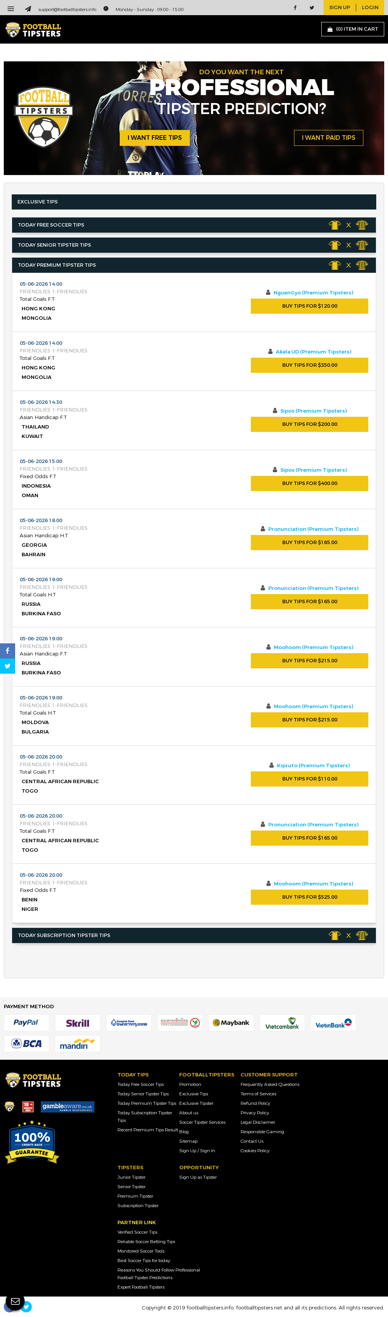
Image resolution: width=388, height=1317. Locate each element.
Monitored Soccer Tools (140, 1251)
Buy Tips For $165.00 (309, 542)
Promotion (190, 1084)
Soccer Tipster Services (202, 1122)
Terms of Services (258, 1094)
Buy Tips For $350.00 (309, 365)
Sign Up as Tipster (198, 1177)
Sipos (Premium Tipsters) (313, 411)
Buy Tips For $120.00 (309, 306)
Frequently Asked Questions (270, 1084)
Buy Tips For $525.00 (309, 897)
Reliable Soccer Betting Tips (146, 1242)
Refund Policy (255, 1103)
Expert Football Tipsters (140, 1287)
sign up (339, 7)
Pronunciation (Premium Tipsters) (313, 529)
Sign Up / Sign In (197, 1151)
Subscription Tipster (137, 1206)
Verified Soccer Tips (137, 1232)
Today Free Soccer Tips (140, 1084)
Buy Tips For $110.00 (309, 779)
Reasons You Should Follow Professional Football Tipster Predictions (158, 1274)
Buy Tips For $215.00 (309, 660)
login (370, 7)
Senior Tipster (131, 1187)
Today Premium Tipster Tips (146, 1103)
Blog (184, 1132)
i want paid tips (328, 138)
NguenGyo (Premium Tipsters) (313, 292)
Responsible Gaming (262, 1132)
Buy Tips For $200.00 (309, 424)
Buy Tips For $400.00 (309, 483)
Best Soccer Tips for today (143, 1261)
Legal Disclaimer (258, 1122)
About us (188, 1113)
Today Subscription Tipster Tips (144, 1116)
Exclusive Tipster (196, 1103)
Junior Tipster (131, 1177)
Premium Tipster (135, 1196)
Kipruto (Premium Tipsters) (313, 765)
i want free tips (155, 138)
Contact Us (252, 1141)
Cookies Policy (255, 1151)
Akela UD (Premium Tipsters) (313, 352)
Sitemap (188, 1141)
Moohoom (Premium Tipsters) (313, 647)
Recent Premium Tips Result (147, 1130)
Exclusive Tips (193, 1094)
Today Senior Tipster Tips (143, 1094)
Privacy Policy (255, 1113)
